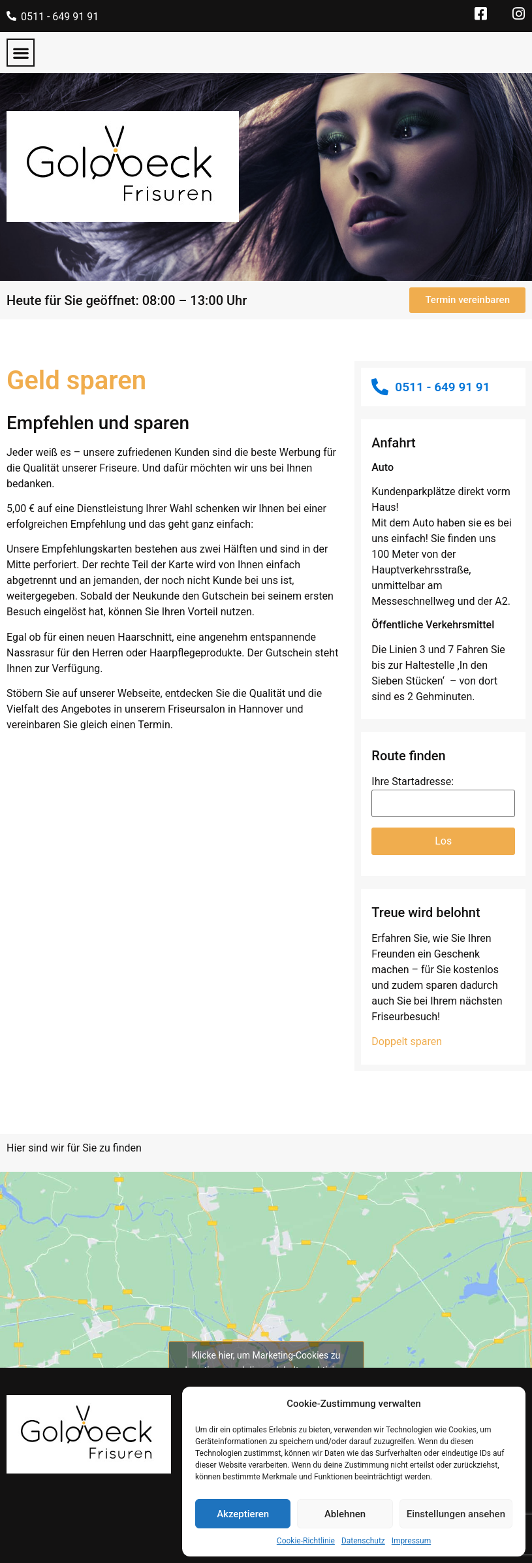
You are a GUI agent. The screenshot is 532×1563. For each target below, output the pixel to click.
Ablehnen (345, 1514)
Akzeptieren (243, 1514)
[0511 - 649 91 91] (11, 16)
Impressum (411, 1540)
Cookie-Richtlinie (306, 1540)
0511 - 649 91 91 (60, 16)
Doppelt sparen (406, 1041)
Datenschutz (363, 1540)
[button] (21, 53)
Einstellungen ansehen (456, 1514)
